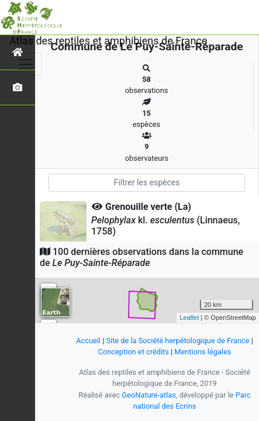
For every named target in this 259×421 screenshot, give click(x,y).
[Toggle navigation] (25, 64)
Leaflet (189, 317)
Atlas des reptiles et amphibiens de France (108, 40)
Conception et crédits (133, 351)
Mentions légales (202, 351)
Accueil (88, 340)
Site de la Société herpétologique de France (177, 340)
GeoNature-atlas (149, 395)
